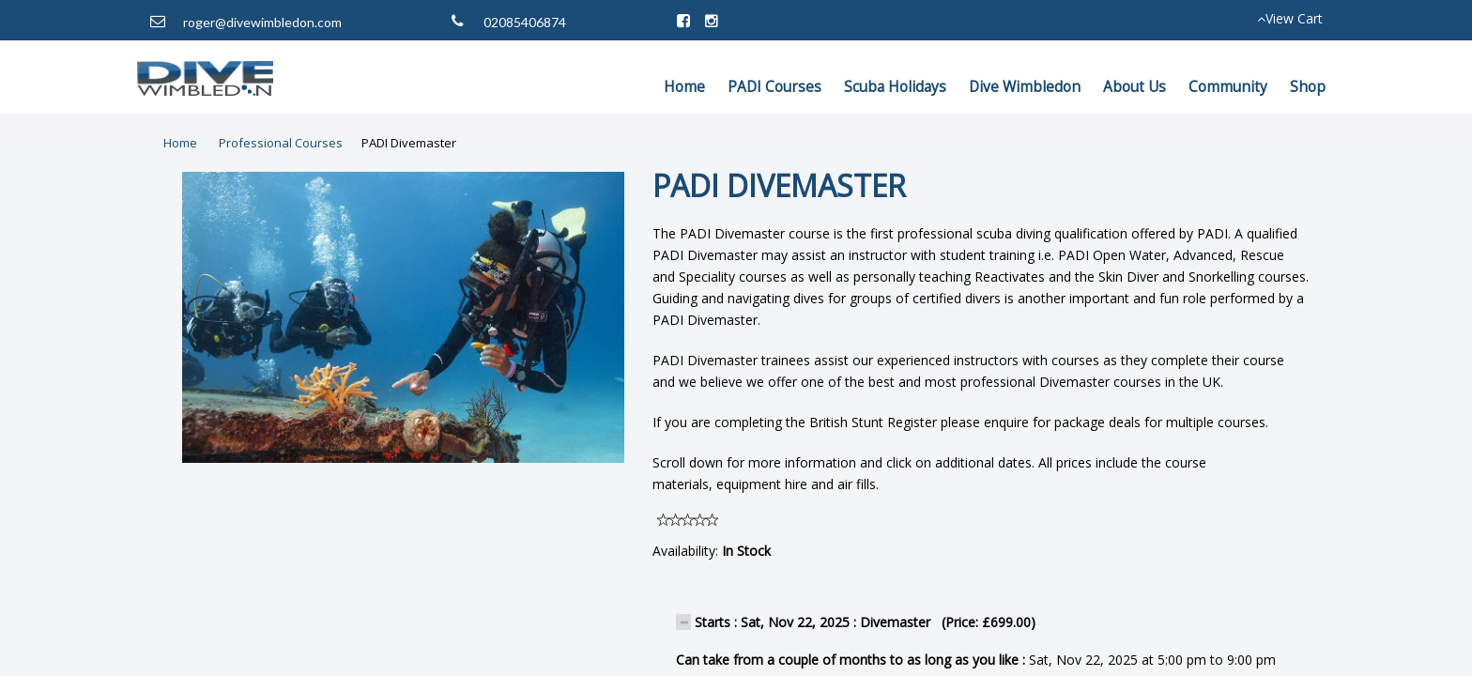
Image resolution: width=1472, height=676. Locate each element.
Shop (1308, 87)
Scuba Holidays (895, 87)
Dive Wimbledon (1025, 87)
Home (684, 87)
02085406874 (524, 22)
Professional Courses (281, 142)
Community (1227, 87)
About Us (1134, 87)
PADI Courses (774, 87)
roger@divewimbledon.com (262, 22)
